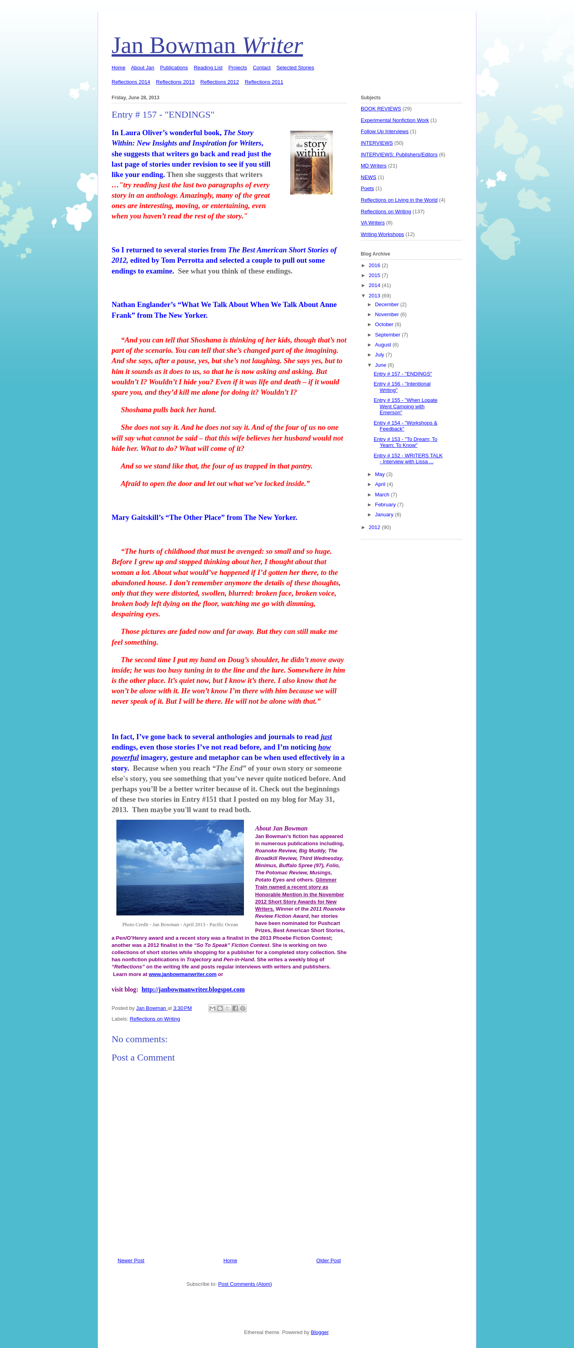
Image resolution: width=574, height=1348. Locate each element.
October (385, 324)
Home (119, 68)
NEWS (368, 177)
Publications (174, 68)
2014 (375, 285)
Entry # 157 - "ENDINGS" (402, 374)
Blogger (319, 1332)
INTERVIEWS (377, 143)
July (380, 355)
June (381, 365)
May (380, 474)
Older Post (328, 1260)
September (388, 335)
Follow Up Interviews (385, 131)
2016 (375, 265)
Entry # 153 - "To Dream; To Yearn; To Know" (405, 442)
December (388, 304)
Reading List (208, 68)
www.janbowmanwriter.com (182, 974)
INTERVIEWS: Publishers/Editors (399, 154)
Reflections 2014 (131, 82)
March (383, 495)
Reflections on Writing (155, 1019)
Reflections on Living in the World (399, 200)
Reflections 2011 (264, 82)
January (385, 515)
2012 (375, 527)
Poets (367, 188)
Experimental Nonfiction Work (395, 120)
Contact (262, 68)
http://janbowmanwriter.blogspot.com (193, 989)
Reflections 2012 (220, 82)
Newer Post (131, 1260)
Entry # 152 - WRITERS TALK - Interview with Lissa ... (407, 459)
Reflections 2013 (175, 82)
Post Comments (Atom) (245, 1284)
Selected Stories (295, 68)
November (388, 314)
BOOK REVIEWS (381, 109)
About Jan (142, 68)
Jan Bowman (207, 45)
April (381, 484)
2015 (375, 275)
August (384, 345)
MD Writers (374, 166)
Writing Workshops (382, 234)
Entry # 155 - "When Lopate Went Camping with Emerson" (405, 406)
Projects (237, 68)
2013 (375, 296)
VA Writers (373, 223)
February (386, 505)
